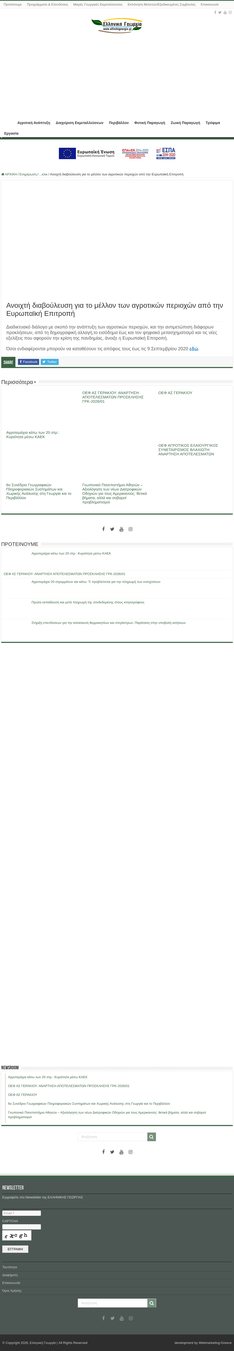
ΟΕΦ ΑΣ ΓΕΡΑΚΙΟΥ (175, 393)
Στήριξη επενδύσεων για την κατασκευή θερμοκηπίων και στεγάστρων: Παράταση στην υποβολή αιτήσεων (109, 623)
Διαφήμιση (9, 1275)
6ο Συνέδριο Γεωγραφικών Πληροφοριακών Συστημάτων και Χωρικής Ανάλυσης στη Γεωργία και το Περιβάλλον (39, 491)
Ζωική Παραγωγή (185, 123)
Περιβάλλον (119, 123)
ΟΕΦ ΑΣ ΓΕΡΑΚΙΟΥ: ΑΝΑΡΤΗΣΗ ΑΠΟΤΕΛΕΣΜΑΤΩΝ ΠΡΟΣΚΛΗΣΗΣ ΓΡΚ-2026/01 (113, 397)
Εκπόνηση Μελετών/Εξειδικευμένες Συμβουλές (162, 4)
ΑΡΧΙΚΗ (7, 122)
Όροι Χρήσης (11, 1291)
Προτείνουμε (13, 4)
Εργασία (11, 133)
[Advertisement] (117, 73)
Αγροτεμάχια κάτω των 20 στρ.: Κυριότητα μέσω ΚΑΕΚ (32, 434)
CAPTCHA (11, 1221)
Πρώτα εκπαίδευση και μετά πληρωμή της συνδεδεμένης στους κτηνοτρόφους (88, 602)
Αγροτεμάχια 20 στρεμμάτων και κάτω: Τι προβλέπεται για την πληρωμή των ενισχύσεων (96, 582)
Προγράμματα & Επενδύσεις (47, 4)
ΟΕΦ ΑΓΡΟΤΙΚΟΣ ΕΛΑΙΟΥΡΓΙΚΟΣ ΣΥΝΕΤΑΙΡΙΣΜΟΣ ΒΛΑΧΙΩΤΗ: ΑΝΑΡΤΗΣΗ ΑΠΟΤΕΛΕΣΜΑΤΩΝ (188, 449)
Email (9, 1213)
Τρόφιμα (213, 123)
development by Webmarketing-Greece (203, 1343)
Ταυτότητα (9, 1267)
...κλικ (43, 174)
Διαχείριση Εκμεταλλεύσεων (80, 123)
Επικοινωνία (210, 4)
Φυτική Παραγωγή (149, 123)
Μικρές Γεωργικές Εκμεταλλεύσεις (98, 4)
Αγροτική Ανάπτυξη (33, 123)
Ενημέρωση (28, 174)
